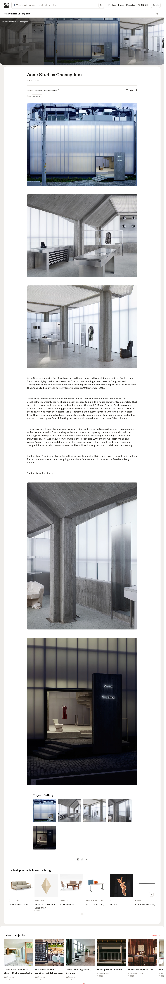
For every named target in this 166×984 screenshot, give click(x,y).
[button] (83, 983)
